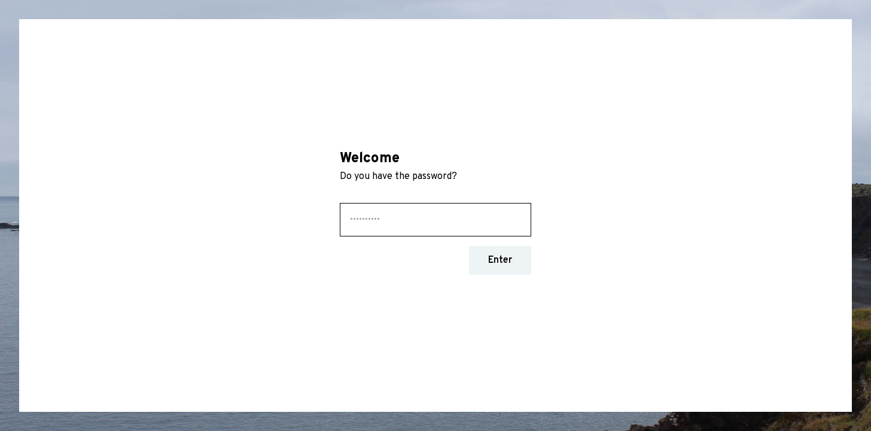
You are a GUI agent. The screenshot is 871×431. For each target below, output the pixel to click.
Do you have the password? (399, 177)
